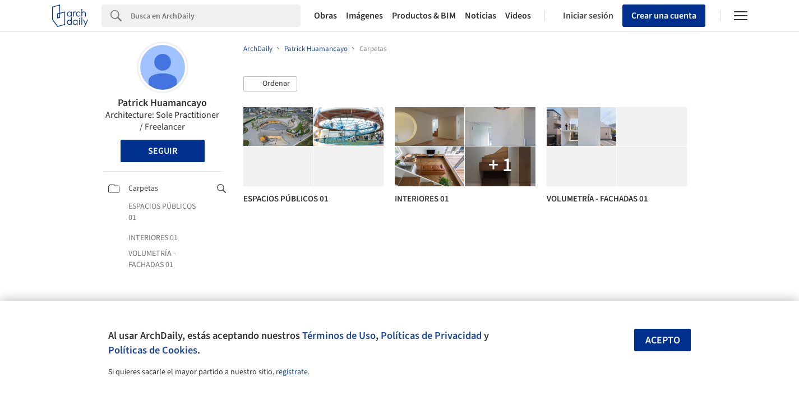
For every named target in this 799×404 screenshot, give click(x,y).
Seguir (162, 151)
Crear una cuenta (663, 16)
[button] (270, 84)
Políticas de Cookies (152, 350)
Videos (518, 15)
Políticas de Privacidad (431, 335)
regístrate (292, 372)
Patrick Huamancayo (162, 103)
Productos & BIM (424, 15)
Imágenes (364, 15)
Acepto (662, 340)
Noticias (480, 15)
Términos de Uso (339, 335)
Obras (325, 15)
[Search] (216, 15)
